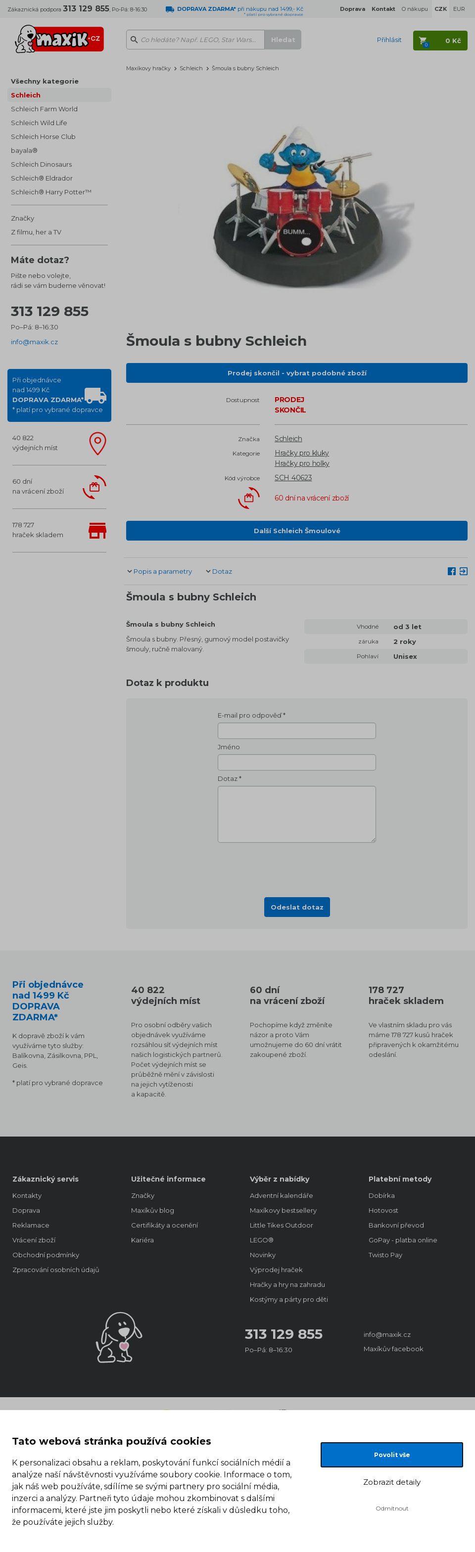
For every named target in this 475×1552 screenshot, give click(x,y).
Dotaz (222, 571)
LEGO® (262, 1240)
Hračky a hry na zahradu (287, 1284)
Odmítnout (392, 1508)
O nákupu (415, 8)
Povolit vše (392, 1455)
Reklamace (30, 1225)
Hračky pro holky (302, 463)
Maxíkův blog (152, 1210)
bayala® (24, 150)
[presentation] (297, 867)
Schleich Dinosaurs (41, 164)
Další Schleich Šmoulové (297, 531)
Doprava (26, 1210)
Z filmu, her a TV (36, 232)
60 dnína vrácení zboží (38, 486)
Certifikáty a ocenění (164, 1225)
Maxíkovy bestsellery (283, 1210)
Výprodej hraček (276, 1270)
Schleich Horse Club (43, 136)
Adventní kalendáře (281, 1195)
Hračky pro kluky (302, 453)
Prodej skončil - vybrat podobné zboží (297, 373)
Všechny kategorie (45, 81)
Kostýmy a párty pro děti (289, 1299)
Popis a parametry (163, 571)
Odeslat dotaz (297, 907)
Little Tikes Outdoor (281, 1225)
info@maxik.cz (34, 342)
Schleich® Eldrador (42, 178)
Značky (22, 218)
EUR (459, 8)
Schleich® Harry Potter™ (51, 192)
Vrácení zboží (33, 1240)
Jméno (229, 747)
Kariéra (142, 1240)
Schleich (26, 95)
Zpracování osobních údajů (55, 1270)
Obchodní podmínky (45, 1255)
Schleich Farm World (44, 109)
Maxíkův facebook (394, 1349)
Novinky (263, 1255)
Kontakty (27, 1195)
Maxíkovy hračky (148, 68)
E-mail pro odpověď (250, 715)
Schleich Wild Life (39, 123)
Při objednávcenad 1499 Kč (57, 394)
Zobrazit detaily (392, 1482)
